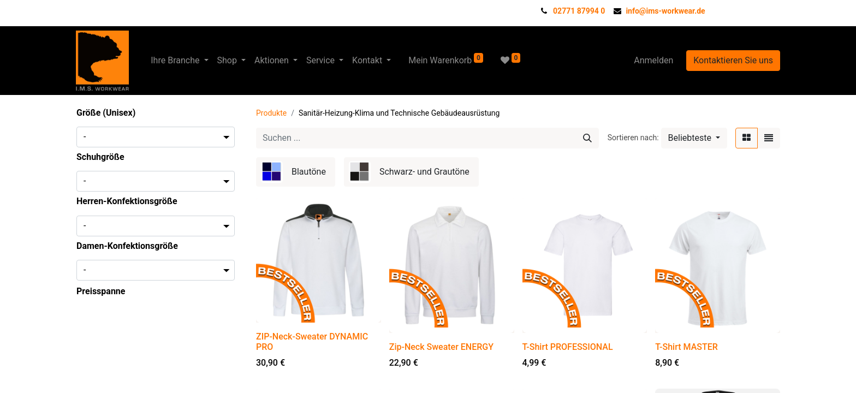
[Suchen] (587, 138)
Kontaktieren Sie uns (733, 60)
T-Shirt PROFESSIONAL (567, 347)
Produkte (271, 113)
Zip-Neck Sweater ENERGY (441, 347)
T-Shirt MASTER (686, 347)
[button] (694, 138)
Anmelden (653, 60)
